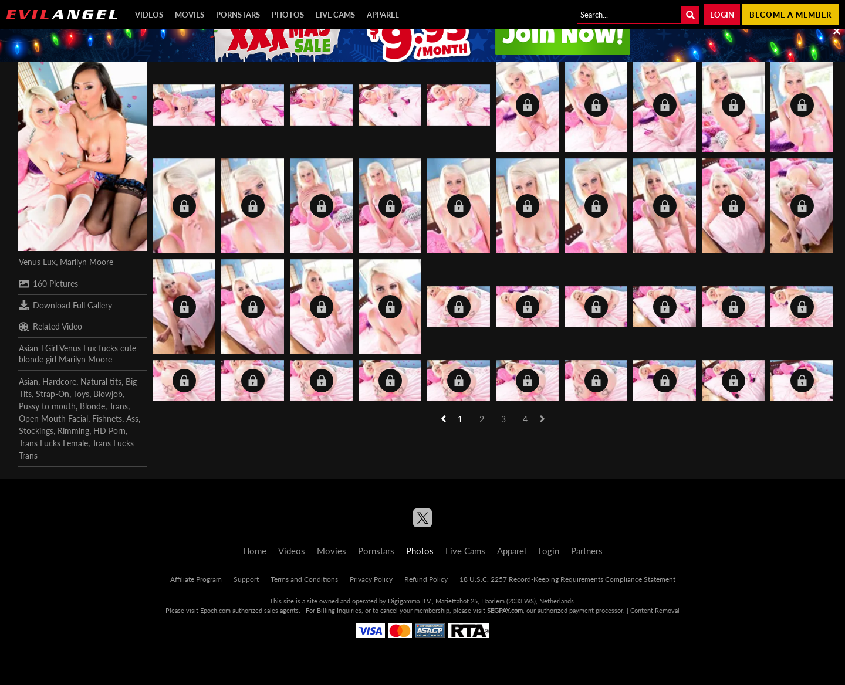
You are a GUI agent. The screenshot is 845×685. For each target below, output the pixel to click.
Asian (28, 381)
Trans (118, 406)
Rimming (73, 431)
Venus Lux (37, 262)
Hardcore (59, 381)
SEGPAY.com (505, 610)
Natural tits (100, 381)
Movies (189, 14)
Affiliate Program (196, 579)
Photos (288, 14)
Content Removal (655, 610)
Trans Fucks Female (53, 443)
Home (254, 550)
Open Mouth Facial (53, 418)
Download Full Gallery (65, 305)
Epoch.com (215, 610)
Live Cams (335, 14)
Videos (149, 14)
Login (722, 14)
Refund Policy (426, 579)
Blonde (92, 406)
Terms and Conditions (304, 579)
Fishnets (107, 418)
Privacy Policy (371, 579)
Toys (81, 394)
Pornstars (238, 14)
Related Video (50, 326)
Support (246, 579)
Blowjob (108, 394)
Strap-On (52, 394)
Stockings (36, 431)
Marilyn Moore (86, 262)
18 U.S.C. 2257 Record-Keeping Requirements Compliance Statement (567, 579)
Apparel (383, 14)
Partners (587, 550)
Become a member (790, 14)
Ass (132, 418)
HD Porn (109, 431)
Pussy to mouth (47, 406)
